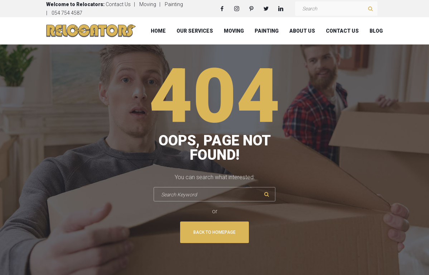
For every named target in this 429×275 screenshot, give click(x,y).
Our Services (195, 31)
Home (158, 31)
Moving (147, 4)
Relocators (89, 4)
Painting (174, 4)
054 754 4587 (67, 13)
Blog (376, 31)
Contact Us (118, 4)
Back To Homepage (214, 232)
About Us (302, 31)
